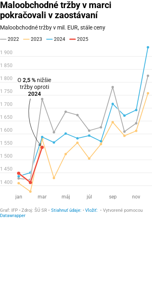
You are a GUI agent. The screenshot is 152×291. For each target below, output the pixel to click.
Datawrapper (13, 215)
